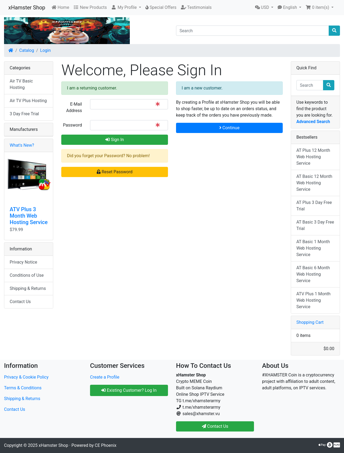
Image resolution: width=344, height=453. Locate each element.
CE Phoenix (106, 445)
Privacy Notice (23, 262)
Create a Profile (104, 377)
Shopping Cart (310, 322)
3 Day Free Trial (24, 113)
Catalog (26, 50)
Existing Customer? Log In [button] (128, 390)
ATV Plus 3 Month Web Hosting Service (29, 215)
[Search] (252, 31)
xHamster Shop (26, 7)
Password (72, 125)
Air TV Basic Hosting (21, 84)
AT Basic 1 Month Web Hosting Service (313, 248)
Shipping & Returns (28, 288)
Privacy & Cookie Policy (26, 377)
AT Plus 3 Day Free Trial (314, 205)
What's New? (22, 145)
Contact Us (20, 301)
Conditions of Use (27, 275)
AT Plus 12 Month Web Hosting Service (313, 157)
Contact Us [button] (215, 426)
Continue (229, 127)
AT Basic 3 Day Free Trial (315, 225)
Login (45, 50)
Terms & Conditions (23, 387)
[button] (126, 7)
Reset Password (114, 171)
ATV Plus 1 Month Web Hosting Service (313, 300)
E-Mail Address (74, 107)
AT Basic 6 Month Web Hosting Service (313, 274)
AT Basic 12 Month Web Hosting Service (314, 183)
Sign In (114, 139)
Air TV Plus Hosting (28, 100)
